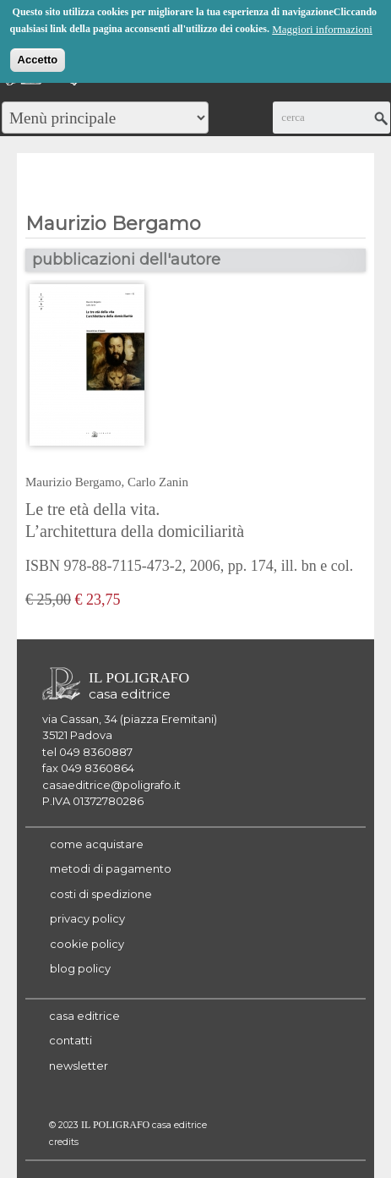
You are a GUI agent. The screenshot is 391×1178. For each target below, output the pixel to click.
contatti (70, 1040)
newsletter (78, 1065)
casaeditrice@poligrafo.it (111, 785)
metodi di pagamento (110, 868)
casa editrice (84, 1015)
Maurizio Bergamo (73, 482)
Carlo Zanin (158, 482)
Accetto (38, 58)
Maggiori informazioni (322, 27)
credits (64, 1142)
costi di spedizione (101, 894)
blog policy (80, 968)
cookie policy (87, 944)
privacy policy (87, 918)
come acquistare (97, 844)
